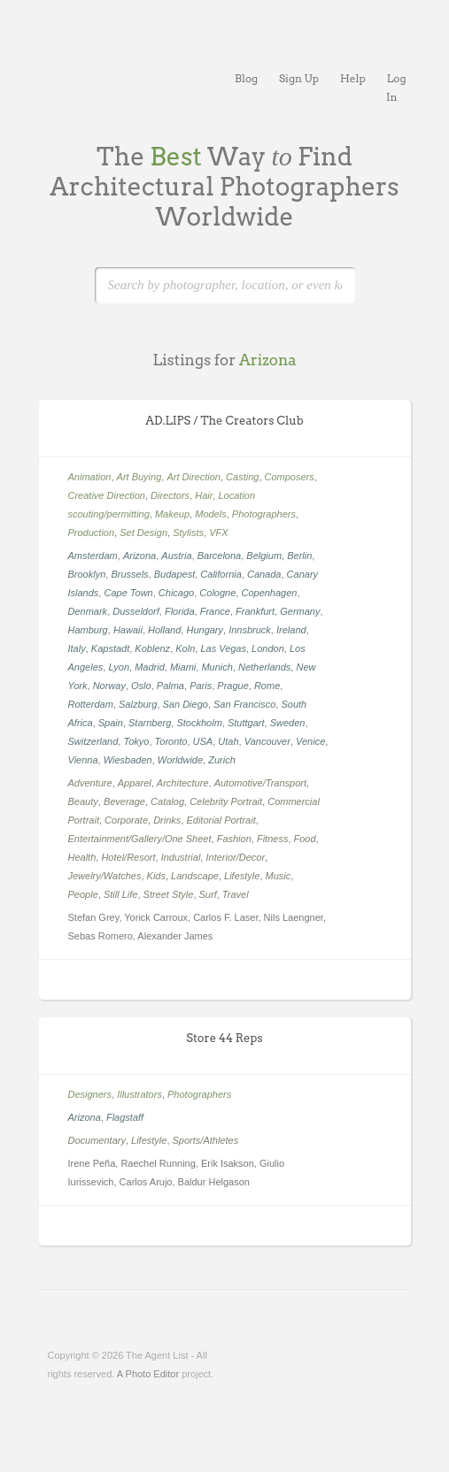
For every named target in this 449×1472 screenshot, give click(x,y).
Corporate (126, 820)
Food (305, 838)
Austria (176, 555)
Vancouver (267, 741)
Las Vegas (223, 648)
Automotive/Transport (260, 783)
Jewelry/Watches (105, 875)
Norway (109, 685)
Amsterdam (93, 555)
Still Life (121, 894)
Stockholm (198, 722)
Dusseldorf (135, 611)
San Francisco (244, 704)
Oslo (141, 685)
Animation (90, 477)
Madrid (150, 667)
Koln (185, 648)
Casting (242, 477)
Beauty (83, 801)
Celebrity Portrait (226, 801)
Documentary (97, 1140)
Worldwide (180, 760)
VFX (218, 532)
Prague (232, 685)
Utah (228, 741)
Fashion (234, 838)
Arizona (139, 555)
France (215, 611)
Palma (170, 685)
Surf (208, 894)
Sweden (288, 722)
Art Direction (193, 477)
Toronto (171, 741)
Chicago (176, 592)
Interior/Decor (235, 857)
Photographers (264, 514)
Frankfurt (255, 611)
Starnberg (149, 722)
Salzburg (138, 704)
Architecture (183, 783)
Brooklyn (87, 574)
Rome (267, 685)
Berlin (299, 555)
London (268, 648)
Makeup (172, 514)
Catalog (167, 801)
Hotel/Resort (128, 857)
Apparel (134, 783)
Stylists (188, 532)
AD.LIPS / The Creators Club (224, 420)
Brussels (129, 574)
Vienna (83, 760)
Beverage (124, 801)
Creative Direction (106, 495)
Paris (201, 685)
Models (210, 514)
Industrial (181, 857)
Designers (90, 1094)
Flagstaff (124, 1117)
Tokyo (136, 741)
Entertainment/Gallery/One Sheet (140, 838)
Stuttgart (246, 722)
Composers (289, 477)
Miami (183, 667)
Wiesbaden (128, 760)
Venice (310, 741)
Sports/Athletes (206, 1140)
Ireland (291, 630)
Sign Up (299, 78)
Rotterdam (90, 704)
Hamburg (88, 630)
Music (278, 875)
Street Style (168, 894)
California (220, 574)
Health (82, 857)
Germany (300, 611)
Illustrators (139, 1094)
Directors (170, 495)
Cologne (217, 592)
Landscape (195, 875)
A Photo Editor (148, 1373)
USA (203, 741)
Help (353, 78)
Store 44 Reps (224, 1038)
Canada (264, 574)
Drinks (167, 820)
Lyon (118, 667)
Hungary (204, 630)
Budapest (174, 574)
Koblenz (152, 648)
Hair (204, 495)
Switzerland (93, 741)
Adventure (90, 783)
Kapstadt (110, 648)
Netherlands (264, 667)
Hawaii (128, 630)
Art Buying (139, 477)
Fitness (272, 838)
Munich (216, 667)
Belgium (264, 555)
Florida (180, 611)
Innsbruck (249, 630)
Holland (164, 630)
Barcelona (219, 555)
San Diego (185, 704)
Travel (235, 894)
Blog (246, 78)
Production (91, 532)
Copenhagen (269, 592)
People (83, 894)
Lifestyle (241, 875)
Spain (110, 722)
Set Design (143, 532)
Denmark (88, 611)
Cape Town (128, 592)
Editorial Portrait (220, 820)
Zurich (222, 760)
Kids (156, 875)
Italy (77, 648)
